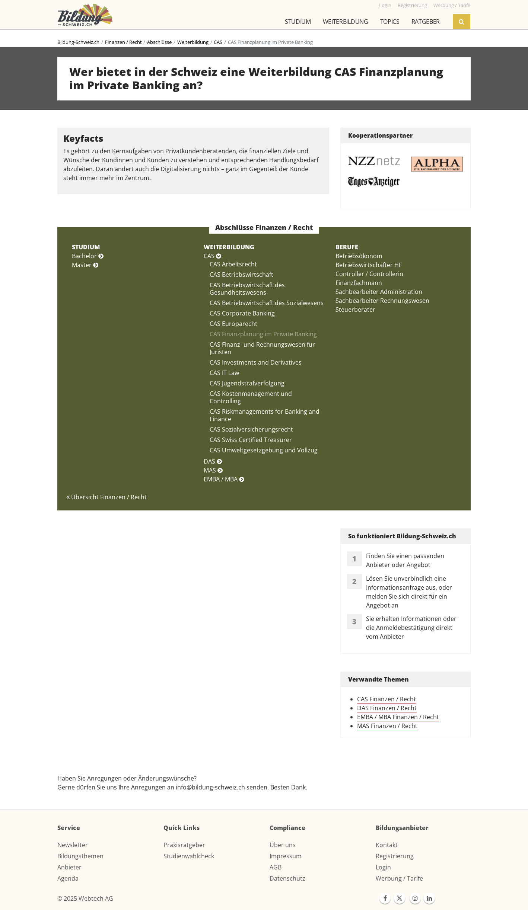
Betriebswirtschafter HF (368, 265)
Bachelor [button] (88, 256)
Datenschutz (287, 878)
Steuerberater (355, 309)
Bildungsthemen (80, 856)
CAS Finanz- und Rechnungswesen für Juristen (262, 348)
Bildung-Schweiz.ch (78, 42)
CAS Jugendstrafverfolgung (247, 383)
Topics (390, 21)
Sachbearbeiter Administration (378, 292)
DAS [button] (213, 461)
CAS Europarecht (233, 324)
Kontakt (387, 845)
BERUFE (346, 247)
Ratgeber (425, 21)
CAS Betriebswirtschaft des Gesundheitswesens (247, 289)
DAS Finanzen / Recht (387, 708)
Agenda (68, 878)
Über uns (283, 845)
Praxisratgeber (184, 845)
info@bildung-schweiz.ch (210, 787)
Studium (298, 21)
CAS (218, 42)
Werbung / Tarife (399, 878)
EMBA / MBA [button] (224, 479)
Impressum (286, 856)
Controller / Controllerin (369, 274)
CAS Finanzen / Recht (386, 699)
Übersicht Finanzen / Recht (106, 497)
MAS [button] (213, 470)
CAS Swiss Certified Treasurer (251, 440)
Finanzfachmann (358, 283)
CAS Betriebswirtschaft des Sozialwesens (267, 303)
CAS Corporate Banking (242, 313)
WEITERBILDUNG (229, 247)
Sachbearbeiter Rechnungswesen (382, 301)
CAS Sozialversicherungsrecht (251, 429)
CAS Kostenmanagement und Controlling (251, 397)
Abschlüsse (159, 42)
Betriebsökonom (358, 256)
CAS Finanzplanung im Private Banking (263, 334)
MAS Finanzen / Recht (387, 726)
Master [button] (85, 265)
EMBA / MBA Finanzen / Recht (398, 717)
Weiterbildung (345, 21)
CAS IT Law (224, 373)
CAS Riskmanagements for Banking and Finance (264, 415)
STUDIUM (86, 247)
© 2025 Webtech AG (85, 898)
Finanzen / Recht (123, 42)
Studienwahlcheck (188, 856)
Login (383, 867)
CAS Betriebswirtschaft (241, 274)
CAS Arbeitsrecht (233, 264)
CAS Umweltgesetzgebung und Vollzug (264, 450)
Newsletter (72, 845)
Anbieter (69, 867)
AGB (276, 867)
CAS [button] (212, 256)
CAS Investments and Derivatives (256, 362)
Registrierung (395, 856)
